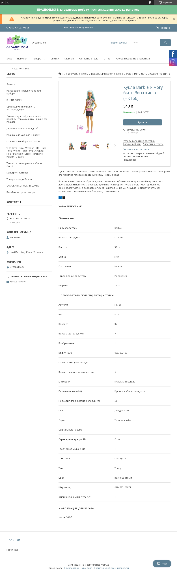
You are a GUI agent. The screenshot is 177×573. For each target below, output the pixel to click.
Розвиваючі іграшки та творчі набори (24, 92)
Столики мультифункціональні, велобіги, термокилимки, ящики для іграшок (27, 118)
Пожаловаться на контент (78, 568)
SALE (9, 58)
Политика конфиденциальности (111, 568)
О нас (107, 58)
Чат (162, 563)
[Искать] (165, 42)
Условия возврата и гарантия (132, 58)
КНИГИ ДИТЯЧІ (15, 100)
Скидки (55, 58)
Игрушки (73, 73)
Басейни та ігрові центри (21, 192)
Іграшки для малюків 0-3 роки (23, 134)
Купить (142, 122)
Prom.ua (105, 564)
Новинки (22, 58)
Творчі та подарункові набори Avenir (24, 165)
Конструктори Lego (18, 172)
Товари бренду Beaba (19, 179)
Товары (37, 58)
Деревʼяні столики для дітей (22, 128)
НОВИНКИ (12, 550)
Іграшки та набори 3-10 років (23, 141)
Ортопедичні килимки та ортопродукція (21, 108)
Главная (69, 58)
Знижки (11, 84)
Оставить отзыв (88, 58)
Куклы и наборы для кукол (97, 73)
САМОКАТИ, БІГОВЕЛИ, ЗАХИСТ (24, 185)
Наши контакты (21, 68)
